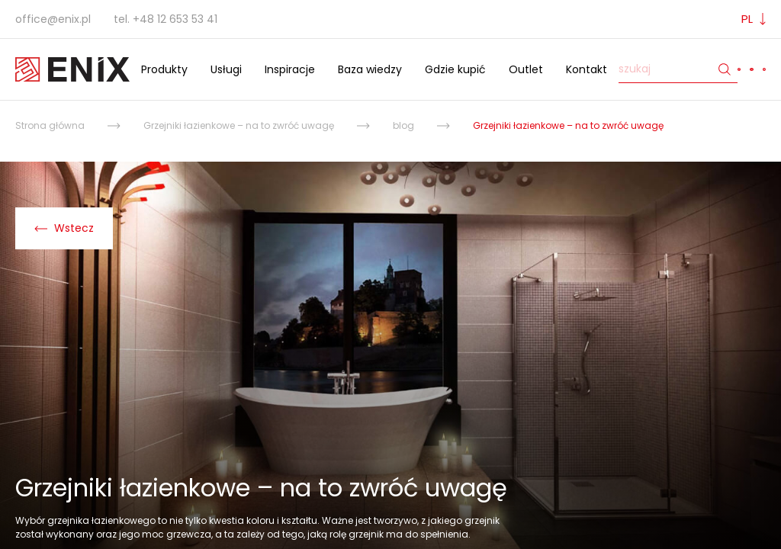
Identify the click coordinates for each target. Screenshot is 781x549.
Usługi (226, 69)
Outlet (526, 69)
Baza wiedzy (370, 69)
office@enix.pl (53, 19)
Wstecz (64, 228)
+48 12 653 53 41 (175, 19)
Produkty (164, 69)
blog (403, 125)
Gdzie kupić (455, 69)
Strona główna (50, 125)
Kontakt (586, 69)
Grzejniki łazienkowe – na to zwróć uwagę (238, 125)
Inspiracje (290, 69)
